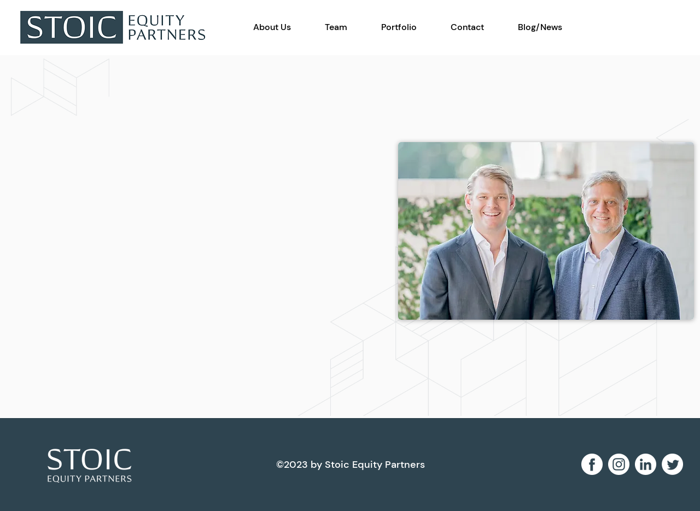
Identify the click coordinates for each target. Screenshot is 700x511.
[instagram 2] (618, 464)
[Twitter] (672, 464)
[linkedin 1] (645, 464)
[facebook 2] (592, 464)
